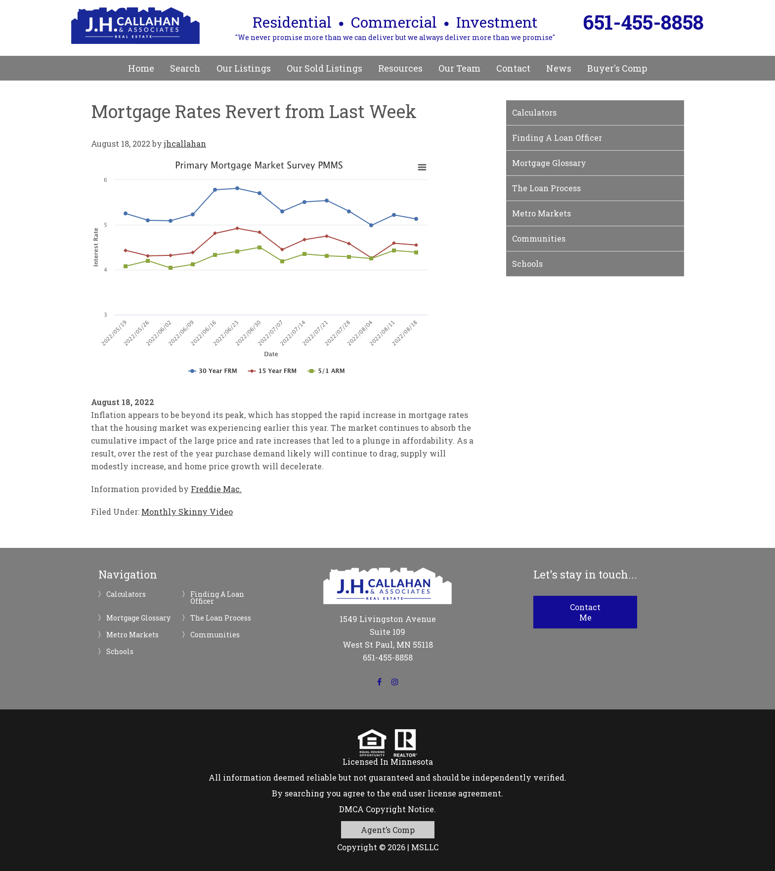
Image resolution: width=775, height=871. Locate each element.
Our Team (459, 68)
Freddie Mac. (216, 489)
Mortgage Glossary (549, 163)
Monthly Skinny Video (187, 511)
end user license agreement (446, 793)
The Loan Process (546, 188)
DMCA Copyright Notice (386, 809)
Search (185, 68)
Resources (400, 68)
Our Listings (243, 68)
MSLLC (424, 847)
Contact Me (585, 612)
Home (141, 68)
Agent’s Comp (388, 830)
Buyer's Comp (617, 68)
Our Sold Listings (324, 68)
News (558, 68)
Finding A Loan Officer (557, 137)
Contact (513, 68)
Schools (527, 263)
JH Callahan (135, 25)
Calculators (534, 112)
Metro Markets (541, 213)
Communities (538, 238)
